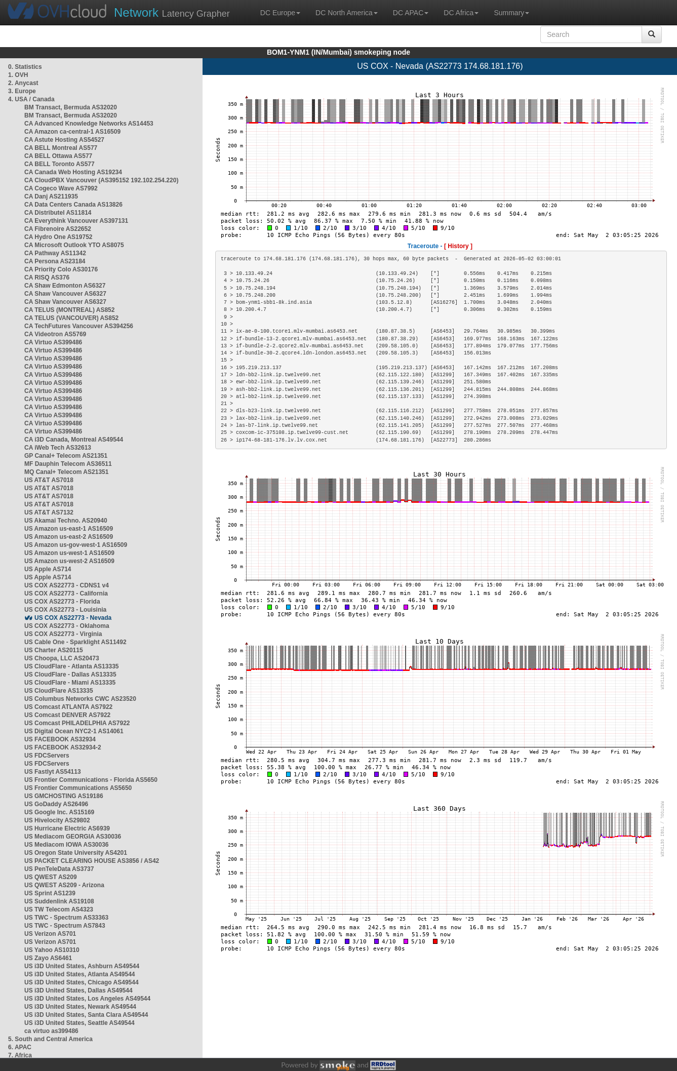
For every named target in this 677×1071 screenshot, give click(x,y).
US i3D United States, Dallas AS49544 (78, 990)
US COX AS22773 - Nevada (72, 617)
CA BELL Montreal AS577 (60, 147)
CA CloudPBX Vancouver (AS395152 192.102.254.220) (101, 180)
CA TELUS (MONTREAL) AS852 (69, 309)
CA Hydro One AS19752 (58, 237)
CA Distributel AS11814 (58, 212)
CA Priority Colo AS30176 (61, 269)
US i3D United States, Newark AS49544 (80, 1006)
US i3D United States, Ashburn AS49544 (81, 966)
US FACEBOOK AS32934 (60, 739)
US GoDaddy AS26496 (56, 804)
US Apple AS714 (47, 569)
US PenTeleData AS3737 (59, 868)
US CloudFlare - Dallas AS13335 (70, 674)
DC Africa (461, 13)
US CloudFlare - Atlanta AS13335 (71, 666)
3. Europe (22, 91)
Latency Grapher (172, 12)
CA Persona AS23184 (55, 261)
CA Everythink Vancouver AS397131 (76, 220)
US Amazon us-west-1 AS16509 (69, 553)
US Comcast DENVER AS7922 (67, 715)
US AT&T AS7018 (48, 480)
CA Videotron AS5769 (55, 334)
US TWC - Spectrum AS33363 (66, 917)
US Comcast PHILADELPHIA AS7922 (77, 723)
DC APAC (410, 13)
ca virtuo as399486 (51, 1031)
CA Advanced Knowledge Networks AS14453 (88, 123)
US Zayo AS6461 (48, 958)
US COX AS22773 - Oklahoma (66, 625)
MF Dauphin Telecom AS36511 (68, 463)
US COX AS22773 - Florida (62, 601)
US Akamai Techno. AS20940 (65, 520)
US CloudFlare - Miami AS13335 (69, 682)
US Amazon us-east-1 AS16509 (68, 528)
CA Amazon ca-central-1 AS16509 (72, 131)
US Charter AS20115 (53, 650)
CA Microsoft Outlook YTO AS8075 (74, 245)
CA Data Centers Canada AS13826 (73, 204)
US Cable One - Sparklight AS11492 (75, 642)
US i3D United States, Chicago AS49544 (81, 982)
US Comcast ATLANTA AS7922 (68, 706)
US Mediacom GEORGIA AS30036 (72, 836)
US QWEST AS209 (50, 877)
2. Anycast (23, 83)
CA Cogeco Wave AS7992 (61, 188)
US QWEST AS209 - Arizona (64, 885)
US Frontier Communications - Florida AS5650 (90, 779)
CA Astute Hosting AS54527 (64, 139)
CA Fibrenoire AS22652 (57, 228)
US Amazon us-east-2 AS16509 (68, 536)
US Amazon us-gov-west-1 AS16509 (75, 544)
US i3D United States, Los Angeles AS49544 (87, 998)
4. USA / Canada (31, 99)
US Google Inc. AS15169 (59, 812)
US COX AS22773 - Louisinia (65, 609)
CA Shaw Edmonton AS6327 (64, 285)
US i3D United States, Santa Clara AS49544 (86, 1014)
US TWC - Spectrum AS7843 (64, 925)
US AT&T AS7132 (48, 512)
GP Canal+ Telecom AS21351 (65, 455)
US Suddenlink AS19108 (59, 901)
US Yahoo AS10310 (51, 950)
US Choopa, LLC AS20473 (61, 658)
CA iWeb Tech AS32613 (57, 447)
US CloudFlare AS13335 (58, 690)
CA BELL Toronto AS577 (59, 164)
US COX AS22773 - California (66, 593)
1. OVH (18, 74)
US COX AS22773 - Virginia (63, 634)
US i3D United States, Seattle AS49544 (79, 1022)
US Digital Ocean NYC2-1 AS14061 (74, 731)
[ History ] (458, 246)
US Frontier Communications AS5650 (78, 787)
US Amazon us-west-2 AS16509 (69, 561)
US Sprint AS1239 (49, 893)
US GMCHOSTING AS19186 (63, 796)
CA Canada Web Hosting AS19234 (73, 172)
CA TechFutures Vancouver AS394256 (78, 326)
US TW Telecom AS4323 (58, 909)
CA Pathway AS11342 (55, 253)
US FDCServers (46, 755)
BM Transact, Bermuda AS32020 (70, 107)
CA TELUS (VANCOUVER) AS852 (71, 318)
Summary (511, 13)
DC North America (346, 13)
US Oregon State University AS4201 (75, 852)
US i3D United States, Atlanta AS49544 (79, 974)
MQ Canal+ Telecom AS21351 (66, 471)
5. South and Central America (50, 1039)
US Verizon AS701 (50, 933)
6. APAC (19, 1047)
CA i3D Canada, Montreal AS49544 (73, 439)
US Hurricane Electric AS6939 (67, 828)
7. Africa (20, 1055)
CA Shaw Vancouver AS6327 (65, 293)
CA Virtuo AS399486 (53, 342)
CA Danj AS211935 (51, 196)
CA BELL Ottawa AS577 (58, 156)
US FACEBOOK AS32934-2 (62, 747)
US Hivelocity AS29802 (57, 820)
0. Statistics (25, 66)
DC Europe (280, 13)
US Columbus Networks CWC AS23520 (80, 698)
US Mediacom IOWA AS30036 (66, 844)
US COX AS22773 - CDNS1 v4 (66, 585)
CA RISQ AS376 (46, 277)
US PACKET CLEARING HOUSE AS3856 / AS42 (91, 860)
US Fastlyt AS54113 (52, 771)
